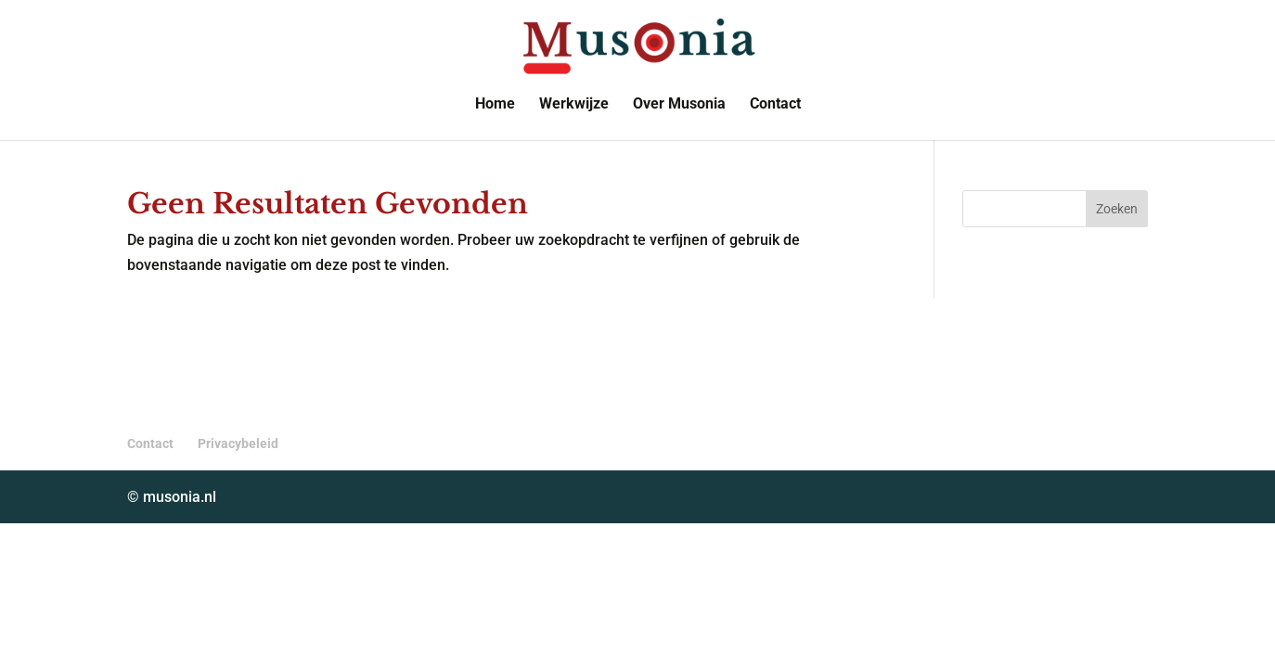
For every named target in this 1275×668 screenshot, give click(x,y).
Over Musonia (679, 104)
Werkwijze (574, 104)
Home (495, 104)
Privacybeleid (238, 443)
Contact (775, 104)
